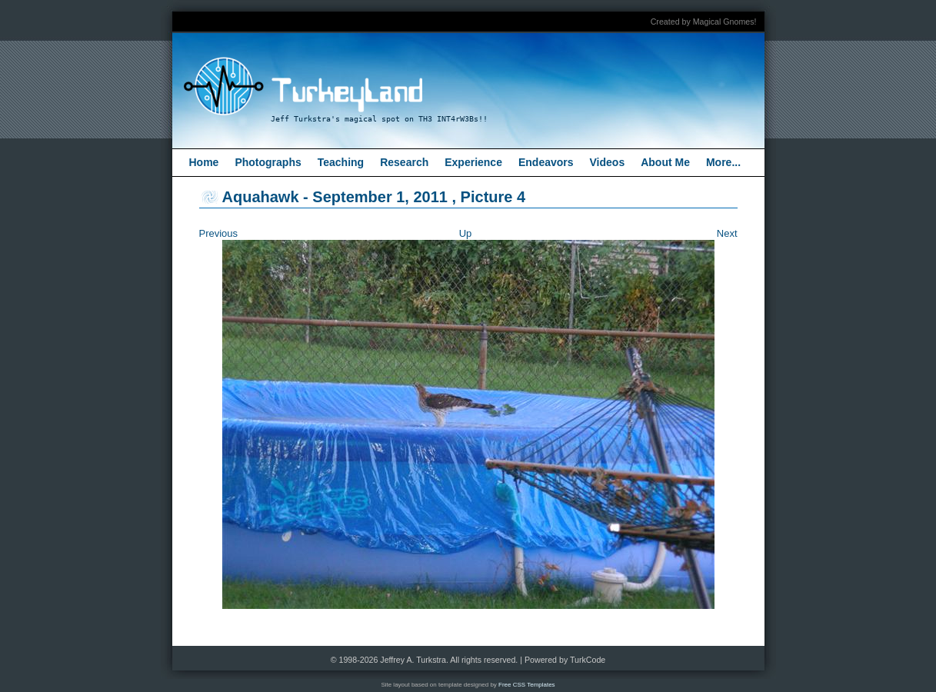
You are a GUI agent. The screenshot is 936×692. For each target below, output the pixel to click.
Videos (607, 162)
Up (465, 233)
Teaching (341, 162)
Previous (218, 233)
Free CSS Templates (526, 684)
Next (727, 233)
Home (204, 162)
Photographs (268, 162)
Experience (473, 162)
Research (404, 162)
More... (723, 162)
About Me (665, 162)
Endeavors (546, 162)
